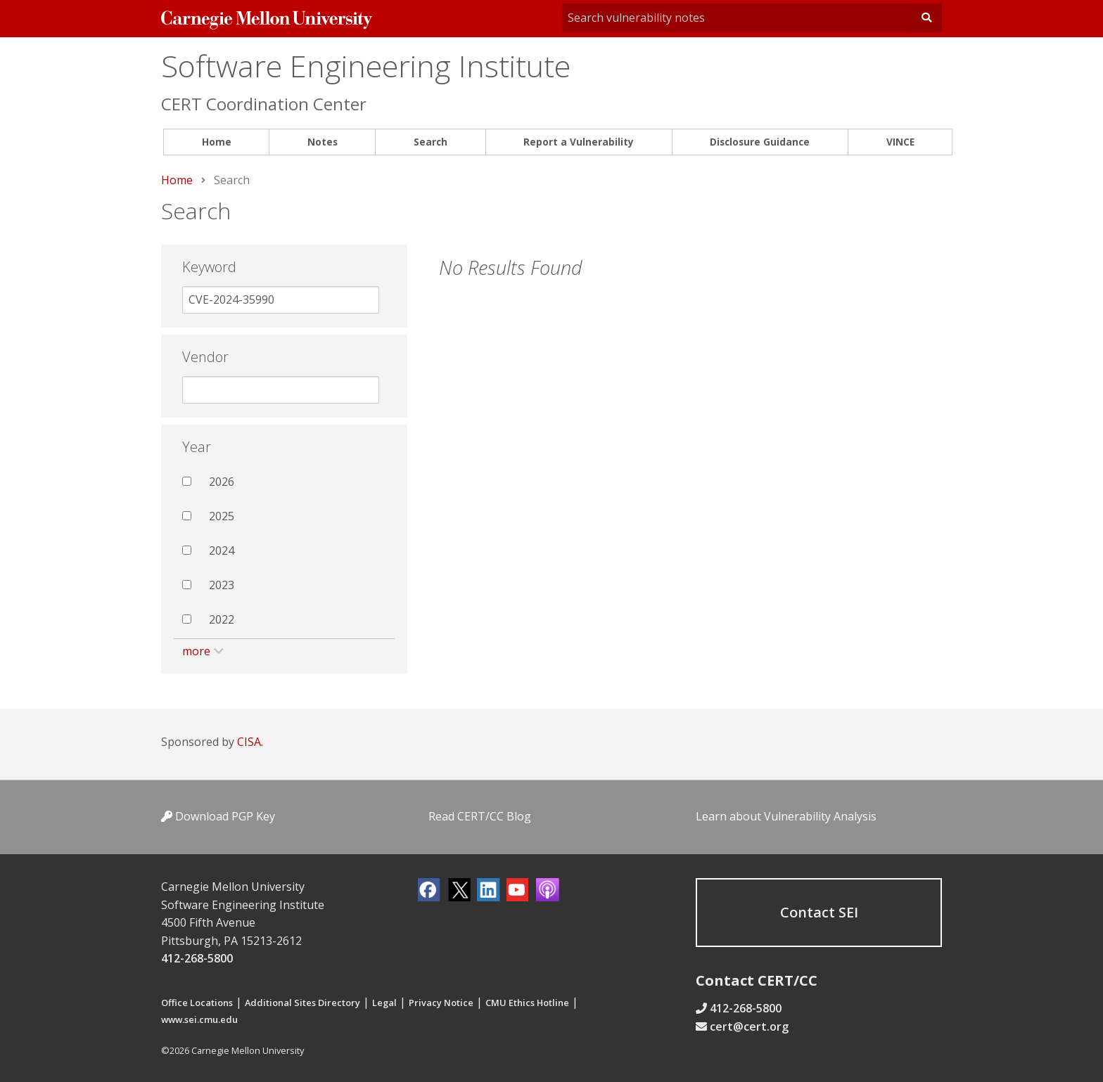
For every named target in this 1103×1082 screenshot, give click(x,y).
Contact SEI (819, 912)
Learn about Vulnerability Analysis (786, 816)
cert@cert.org (749, 1026)
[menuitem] (216, 142)
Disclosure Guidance (760, 141)
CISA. (250, 741)
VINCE (900, 141)
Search (430, 141)
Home (216, 141)
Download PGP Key (218, 816)
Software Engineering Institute (365, 65)
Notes (322, 141)
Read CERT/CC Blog (479, 816)
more (196, 651)
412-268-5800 (197, 958)
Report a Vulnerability (578, 141)
